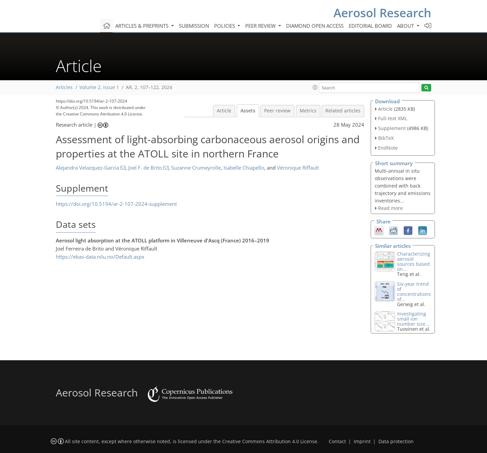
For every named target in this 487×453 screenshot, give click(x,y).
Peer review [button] (261, 25)
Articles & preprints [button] (142, 25)
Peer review (277, 111)
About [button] (406, 25)
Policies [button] (225, 25)
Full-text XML (392, 118)
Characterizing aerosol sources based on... (413, 261)
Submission (194, 25)
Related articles (343, 111)
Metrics (308, 111)
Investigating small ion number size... (413, 318)
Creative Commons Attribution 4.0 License (269, 441)
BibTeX (386, 138)
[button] (315, 87)
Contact (337, 441)
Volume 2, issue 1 (99, 87)
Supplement (392, 128)
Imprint (362, 441)
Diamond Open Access (315, 25)
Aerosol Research (382, 13)
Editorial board (370, 25)
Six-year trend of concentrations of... (414, 291)
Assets (247, 111)
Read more (390, 208)
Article (224, 111)
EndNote (388, 148)
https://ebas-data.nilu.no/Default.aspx (100, 256)
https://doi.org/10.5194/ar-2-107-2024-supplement (116, 203)
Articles (64, 87)
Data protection (396, 441)
